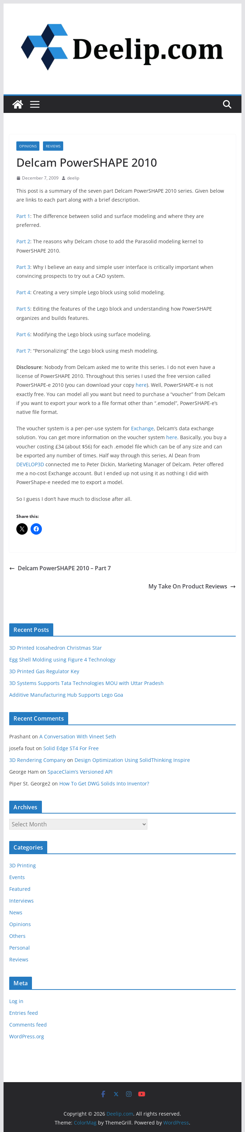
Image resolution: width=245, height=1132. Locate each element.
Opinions (28, 146)
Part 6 (23, 334)
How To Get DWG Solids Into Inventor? (104, 783)
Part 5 (23, 308)
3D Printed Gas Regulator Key (44, 671)
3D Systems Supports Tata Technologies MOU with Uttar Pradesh (86, 683)
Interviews (21, 900)
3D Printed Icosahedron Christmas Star (55, 647)
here (141, 384)
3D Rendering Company (37, 760)
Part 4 (23, 292)
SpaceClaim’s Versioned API (80, 771)
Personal (19, 947)
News (15, 912)
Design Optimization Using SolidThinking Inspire (132, 760)
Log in (16, 1001)
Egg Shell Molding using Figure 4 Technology (62, 659)
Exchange (142, 428)
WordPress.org (26, 1036)
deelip (73, 178)
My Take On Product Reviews (192, 586)
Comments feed (28, 1024)
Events (17, 877)
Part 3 (23, 267)
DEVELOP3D (30, 464)
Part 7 (23, 350)
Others (17, 936)
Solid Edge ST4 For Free (71, 748)
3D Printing (22, 865)
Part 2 (23, 241)
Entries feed (23, 1012)
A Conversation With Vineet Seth (77, 736)
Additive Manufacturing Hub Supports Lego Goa (66, 694)
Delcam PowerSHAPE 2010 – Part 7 (60, 568)
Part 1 (23, 216)
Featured (20, 889)
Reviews (53, 146)
